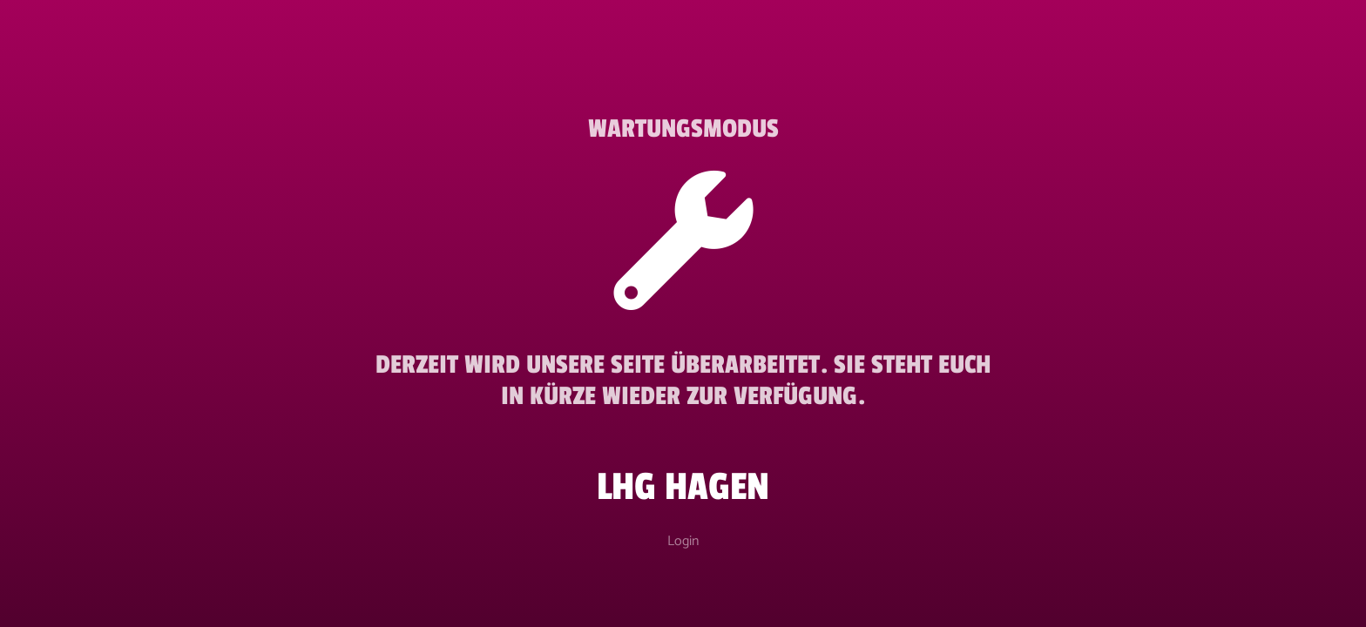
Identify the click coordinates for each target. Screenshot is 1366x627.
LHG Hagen (683, 487)
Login (683, 541)
